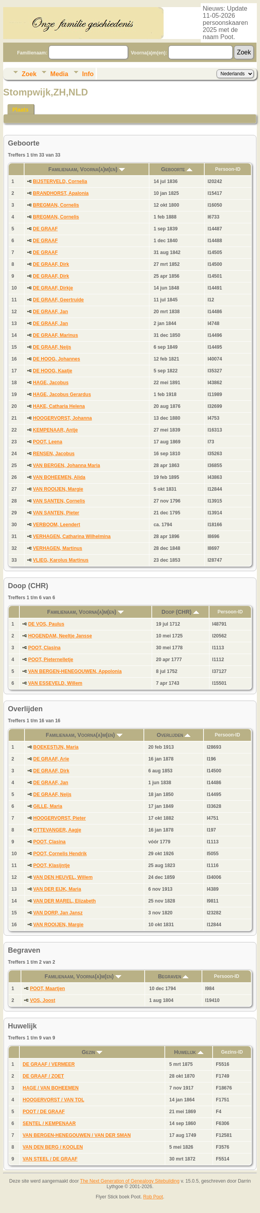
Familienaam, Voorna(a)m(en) (86, 169)
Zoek (29, 74)
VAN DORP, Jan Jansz (58, 913)
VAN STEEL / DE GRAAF (50, 1159)
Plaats (20, 110)
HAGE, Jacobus (50, 382)
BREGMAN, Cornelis (56, 205)
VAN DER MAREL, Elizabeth (64, 901)
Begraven (173, 976)
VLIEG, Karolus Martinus (61, 560)
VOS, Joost (42, 1000)
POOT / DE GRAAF (44, 1111)
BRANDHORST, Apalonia (61, 193)
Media (59, 74)
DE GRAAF (45, 229)
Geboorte (176, 169)
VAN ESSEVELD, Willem (55, 683)
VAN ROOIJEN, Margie (58, 489)
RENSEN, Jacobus (53, 453)
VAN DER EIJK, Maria (57, 889)
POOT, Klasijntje (51, 865)
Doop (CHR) (180, 612)
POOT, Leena (47, 442)
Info (88, 74)
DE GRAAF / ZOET (43, 1076)
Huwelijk (188, 1052)
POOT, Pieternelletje (50, 659)
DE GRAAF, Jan (50, 311)
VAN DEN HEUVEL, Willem (62, 877)
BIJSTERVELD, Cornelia (60, 181)
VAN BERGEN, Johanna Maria (66, 465)
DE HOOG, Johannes (56, 359)
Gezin (92, 1052)
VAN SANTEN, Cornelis (59, 501)
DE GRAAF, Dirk (51, 264)
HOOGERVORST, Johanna (62, 418)
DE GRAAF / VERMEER (49, 1064)
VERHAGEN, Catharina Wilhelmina (72, 536)
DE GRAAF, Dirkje (53, 288)
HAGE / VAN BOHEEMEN (51, 1088)
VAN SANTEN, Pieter (56, 513)
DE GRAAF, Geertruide (58, 300)
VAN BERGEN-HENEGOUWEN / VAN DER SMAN (77, 1135)
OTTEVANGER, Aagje (57, 830)
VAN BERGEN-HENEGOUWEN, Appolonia (75, 671)
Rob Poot (153, 1197)
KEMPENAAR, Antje (55, 430)
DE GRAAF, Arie (51, 759)
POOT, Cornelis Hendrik (60, 853)
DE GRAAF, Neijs (52, 347)
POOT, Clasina (44, 647)
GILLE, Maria (47, 806)
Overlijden (174, 735)
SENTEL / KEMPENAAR (49, 1123)
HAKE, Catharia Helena (59, 406)
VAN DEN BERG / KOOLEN (53, 1147)
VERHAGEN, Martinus (57, 548)
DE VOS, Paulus (46, 624)
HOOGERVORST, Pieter (59, 818)
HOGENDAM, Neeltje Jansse (60, 636)
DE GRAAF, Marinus (55, 335)
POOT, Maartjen (47, 988)
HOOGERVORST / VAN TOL (53, 1100)
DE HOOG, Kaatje (52, 371)
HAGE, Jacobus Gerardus (62, 394)
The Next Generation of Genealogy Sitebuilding (130, 1181)
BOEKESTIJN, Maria (56, 747)
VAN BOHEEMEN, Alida (59, 477)
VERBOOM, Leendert (56, 524)
